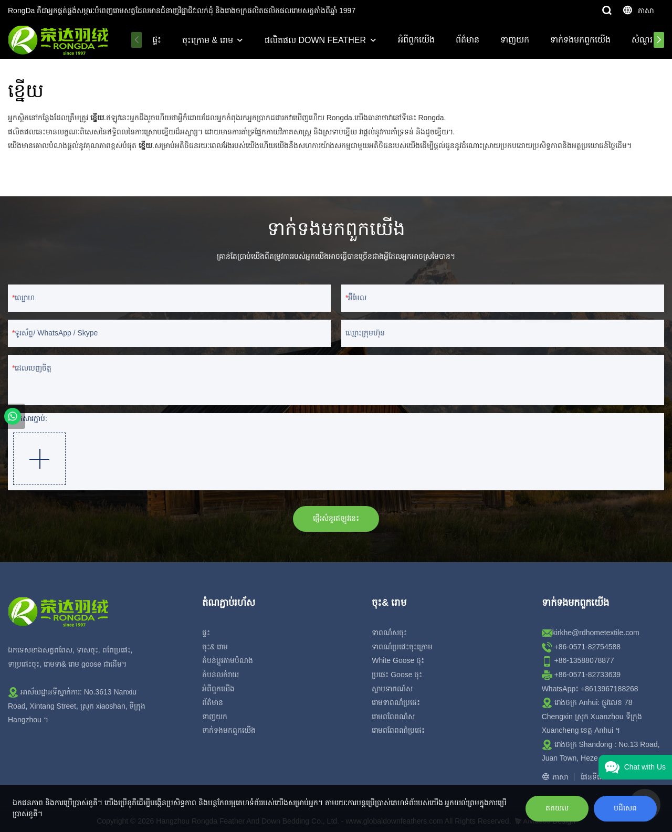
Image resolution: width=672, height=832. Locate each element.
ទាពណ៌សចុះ (389, 632)
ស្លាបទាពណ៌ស (392, 688)
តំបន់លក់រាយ (220, 674)
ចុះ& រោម (215, 647)
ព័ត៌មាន (468, 39)
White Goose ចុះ (398, 660)
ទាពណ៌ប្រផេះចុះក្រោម (402, 647)
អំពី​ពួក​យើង (417, 39)
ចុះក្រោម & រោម (209, 40)
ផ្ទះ (158, 39)
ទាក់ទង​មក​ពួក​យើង (581, 39)
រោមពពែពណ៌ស (393, 716)
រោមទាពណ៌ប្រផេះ (396, 702)
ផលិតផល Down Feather (317, 40)
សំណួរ (643, 39)
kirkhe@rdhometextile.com (595, 632)
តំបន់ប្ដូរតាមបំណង (227, 660)
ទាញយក (515, 39)
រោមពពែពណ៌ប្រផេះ (398, 730)
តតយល (557, 808)
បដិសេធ (625, 808)
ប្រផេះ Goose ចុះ (397, 674)
